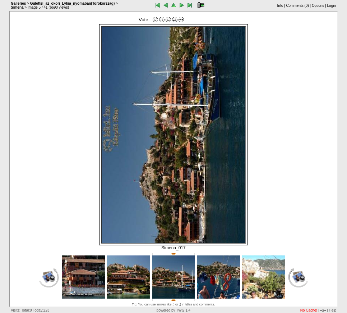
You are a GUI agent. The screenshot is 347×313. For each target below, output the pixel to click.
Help (332, 310)
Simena (17, 7)
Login (331, 6)
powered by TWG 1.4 (173, 310)
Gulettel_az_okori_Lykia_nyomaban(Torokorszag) (72, 3)
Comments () (297, 6)
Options (318, 6)
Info (280, 6)
